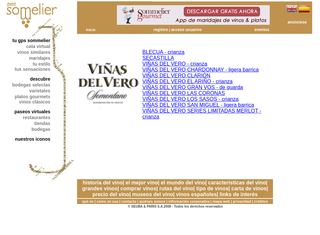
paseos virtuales (32, 111)
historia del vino (103, 182)
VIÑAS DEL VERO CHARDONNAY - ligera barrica (200, 69)
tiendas (42, 123)
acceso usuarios (186, 29)
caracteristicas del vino (237, 182)
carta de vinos (249, 188)
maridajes (39, 58)
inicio (90, 30)
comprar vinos (138, 188)
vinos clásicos (34, 101)
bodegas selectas (31, 84)
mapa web (221, 201)
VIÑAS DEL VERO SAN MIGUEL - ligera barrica (198, 105)
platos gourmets (32, 96)
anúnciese (297, 22)
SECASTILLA (158, 58)
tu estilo (41, 64)
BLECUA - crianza (163, 52)
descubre (40, 79)
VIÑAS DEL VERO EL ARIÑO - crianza (187, 81)
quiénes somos (152, 201)
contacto (128, 201)
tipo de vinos (212, 188)
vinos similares (33, 52)
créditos (261, 201)
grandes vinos (99, 188)
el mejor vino (142, 182)
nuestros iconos (32, 139)
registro (160, 29)
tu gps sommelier (31, 40)
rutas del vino (176, 188)
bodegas (40, 129)
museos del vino (152, 194)
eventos (262, 29)
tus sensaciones (32, 69)
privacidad (242, 201)
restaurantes (36, 117)
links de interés (239, 194)
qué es (88, 201)
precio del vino (110, 194)
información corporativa (189, 201)
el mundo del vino (183, 182)
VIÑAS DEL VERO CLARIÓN (176, 75)
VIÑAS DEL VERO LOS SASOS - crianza (190, 99)
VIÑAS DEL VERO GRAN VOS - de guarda (192, 87)
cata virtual (38, 46)
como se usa (108, 201)
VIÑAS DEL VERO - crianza (174, 64)
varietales (39, 90)
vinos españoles (196, 194)
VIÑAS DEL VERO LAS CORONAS (183, 93)
